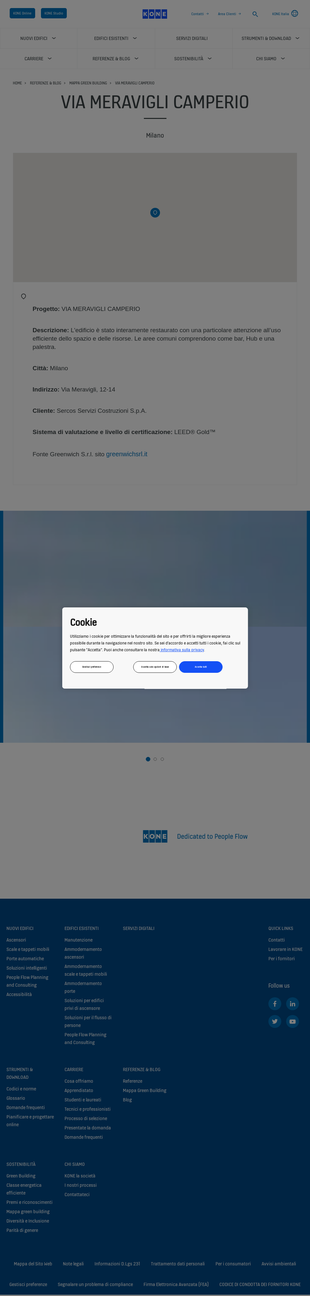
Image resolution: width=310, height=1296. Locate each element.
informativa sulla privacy (181, 650)
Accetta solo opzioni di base (155, 666)
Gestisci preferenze (91, 666)
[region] (155, 648)
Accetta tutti (201, 666)
